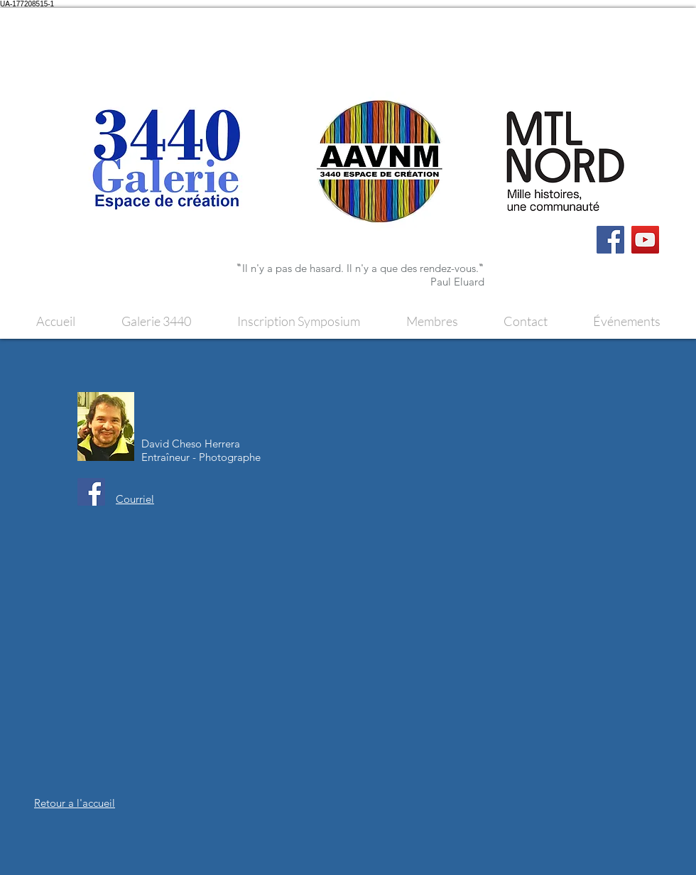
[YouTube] (645, 240)
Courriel (135, 499)
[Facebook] (610, 240)
